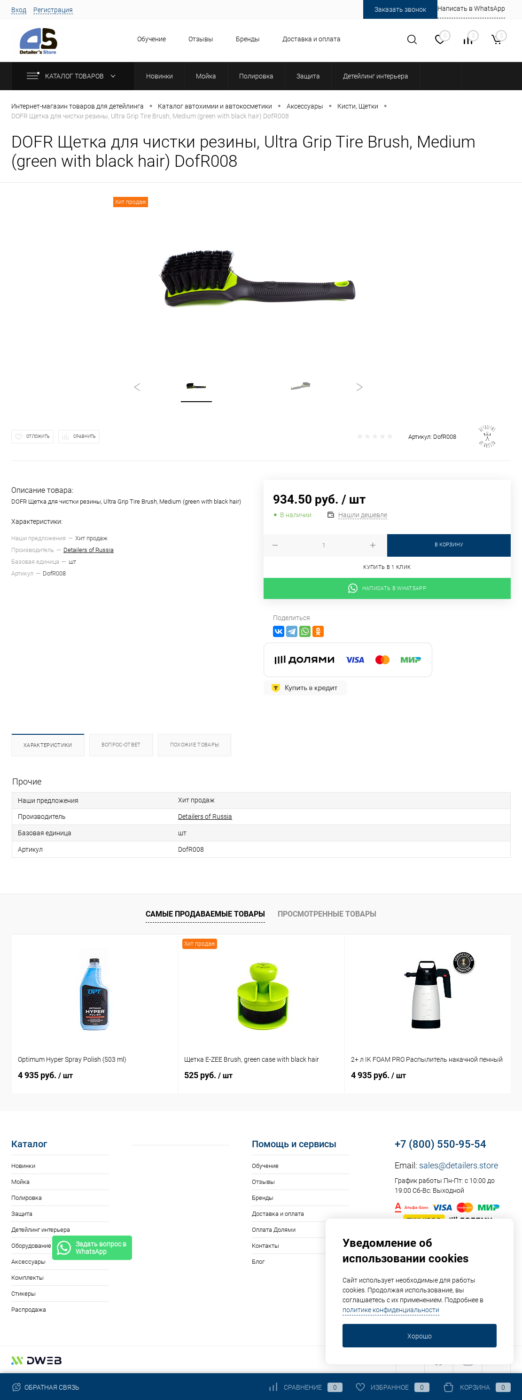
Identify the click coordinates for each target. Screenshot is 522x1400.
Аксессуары (28, 1261)
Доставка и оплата (311, 39)
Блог (258, 1261)
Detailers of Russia (88, 549)
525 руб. (208, 1075)
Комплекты (27, 1277)
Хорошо (419, 1336)
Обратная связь (45, 1387)
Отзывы (200, 39)
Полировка (26, 1197)
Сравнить (84, 436)
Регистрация (53, 10)
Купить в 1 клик (387, 567)
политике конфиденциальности (391, 1310)
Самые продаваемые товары (205, 914)
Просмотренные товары (327, 914)
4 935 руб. (45, 1075)
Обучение (151, 39)
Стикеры (23, 1293)
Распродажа (28, 1309)
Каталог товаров (73, 76)
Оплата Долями (274, 1229)
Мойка (20, 1181)
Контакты (265, 1245)
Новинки (23, 1165)
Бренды (248, 39)
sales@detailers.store (458, 1165)
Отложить (38, 436)
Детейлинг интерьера (40, 1229)
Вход (18, 10)
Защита (21, 1213)
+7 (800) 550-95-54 (440, 1144)
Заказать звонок (400, 9)
